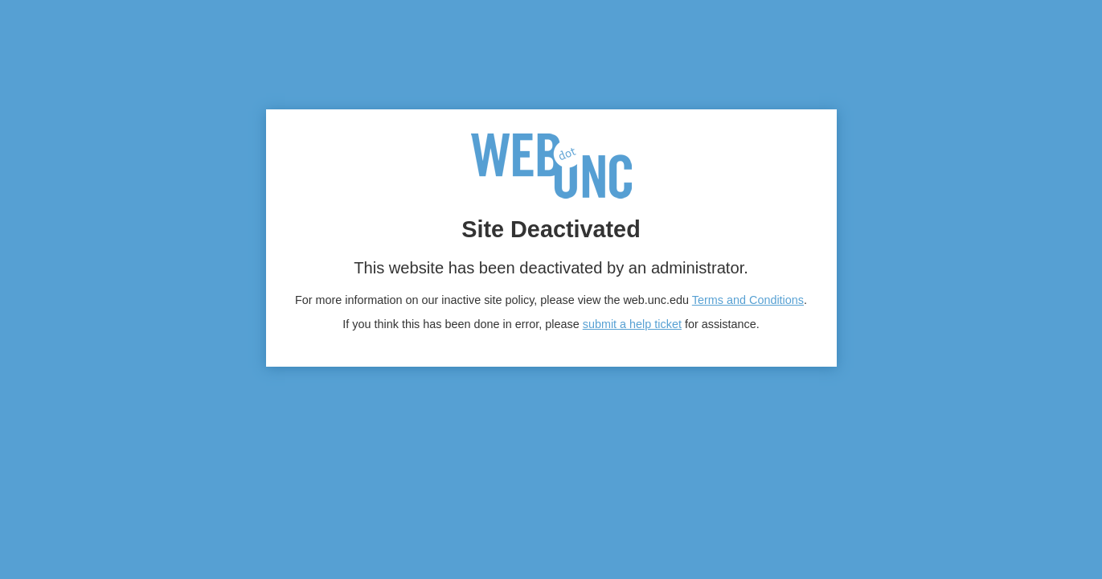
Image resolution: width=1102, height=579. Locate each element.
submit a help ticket (632, 324)
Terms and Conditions (748, 300)
